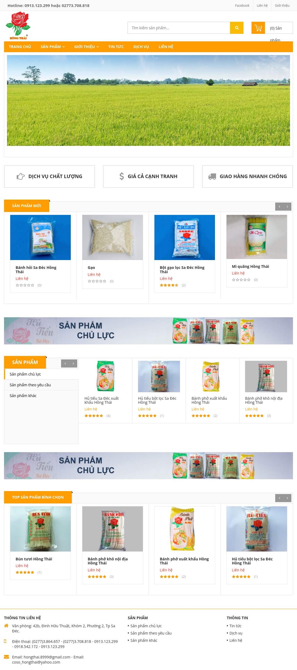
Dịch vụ (141, 46)
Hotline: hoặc (48, 5)
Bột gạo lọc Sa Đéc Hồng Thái (182, 269)
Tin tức (116, 46)
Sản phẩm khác (23, 395)
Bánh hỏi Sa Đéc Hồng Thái (36, 269)
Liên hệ (262, 5)
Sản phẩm (51, 46)
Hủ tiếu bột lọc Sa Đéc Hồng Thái (157, 400)
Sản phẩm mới (26, 205)
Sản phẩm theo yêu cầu (30, 384)
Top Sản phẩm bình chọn (38, 497)
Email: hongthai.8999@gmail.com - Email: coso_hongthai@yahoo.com (48, 659)
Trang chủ (20, 46)
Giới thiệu (282, 5)
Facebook (242, 5)
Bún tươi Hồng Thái (34, 558)
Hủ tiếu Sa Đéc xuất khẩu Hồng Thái (101, 400)
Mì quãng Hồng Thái (250, 266)
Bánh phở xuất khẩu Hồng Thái (209, 400)
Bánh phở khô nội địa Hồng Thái (263, 400)
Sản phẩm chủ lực (25, 374)
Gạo (91, 267)
